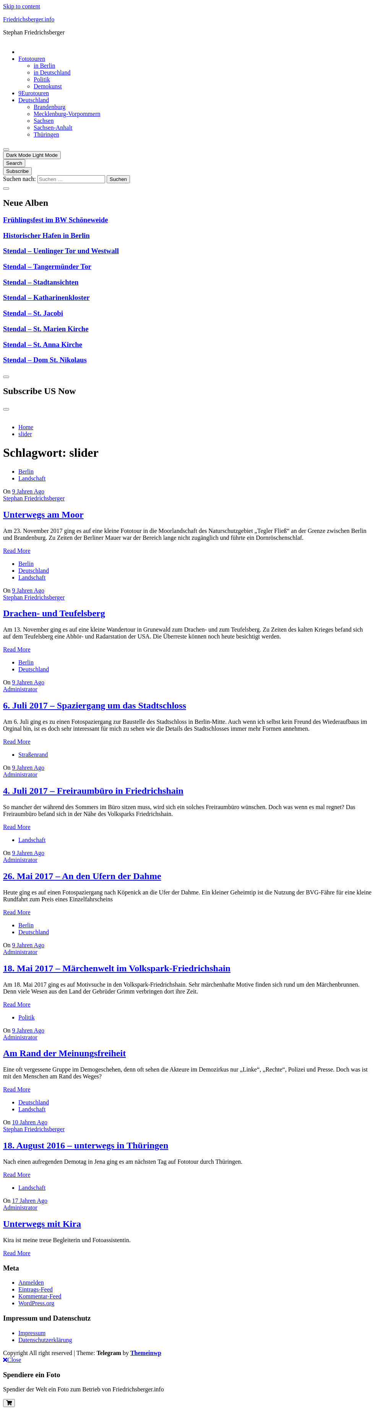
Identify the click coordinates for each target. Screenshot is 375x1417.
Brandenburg (49, 107)
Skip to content (21, 6)
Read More (17, 550)
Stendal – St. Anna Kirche (42, 344)
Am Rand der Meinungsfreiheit (64, 1053)
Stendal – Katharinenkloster (46, 297)
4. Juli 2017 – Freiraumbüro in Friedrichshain (93, 791)
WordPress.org (36, 1303)
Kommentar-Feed (40, 1296)
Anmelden (31, 1282)
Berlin (26, 471)
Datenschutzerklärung (45, 1340)
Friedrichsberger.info (28, 19)
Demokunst (48, 86)
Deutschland (33, 100)
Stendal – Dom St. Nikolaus (45, 360)
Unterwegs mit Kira (42, 1224)
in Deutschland (52, 72)
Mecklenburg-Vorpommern (67, 114)
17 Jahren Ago (29, 1200)
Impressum (31, 1333)
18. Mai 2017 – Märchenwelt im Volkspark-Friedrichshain (117, 968)
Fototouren (31, 58)
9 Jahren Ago (28, 491)
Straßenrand (33, 754)
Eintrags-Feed (35, 1289)
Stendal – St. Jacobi (33, 313)
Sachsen (44, 120)
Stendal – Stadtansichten (40, 282)
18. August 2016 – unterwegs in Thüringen (85, 1145)
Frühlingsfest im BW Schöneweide (55, 220)
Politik (42, 79)
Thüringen (46, 134)
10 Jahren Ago (29, 1122)
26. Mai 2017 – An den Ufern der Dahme (82, 876)
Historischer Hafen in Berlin (46, 235)
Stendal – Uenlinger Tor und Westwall (61, 251)
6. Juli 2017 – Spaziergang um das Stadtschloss (94, 705)
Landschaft (31, 478)
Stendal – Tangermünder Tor (47, 266)
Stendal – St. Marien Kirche (46, 329)
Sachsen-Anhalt (53, 127)
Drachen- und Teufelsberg (54, 613)
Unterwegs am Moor (43, 515)
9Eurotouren (33, 93)
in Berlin (44, 65)
